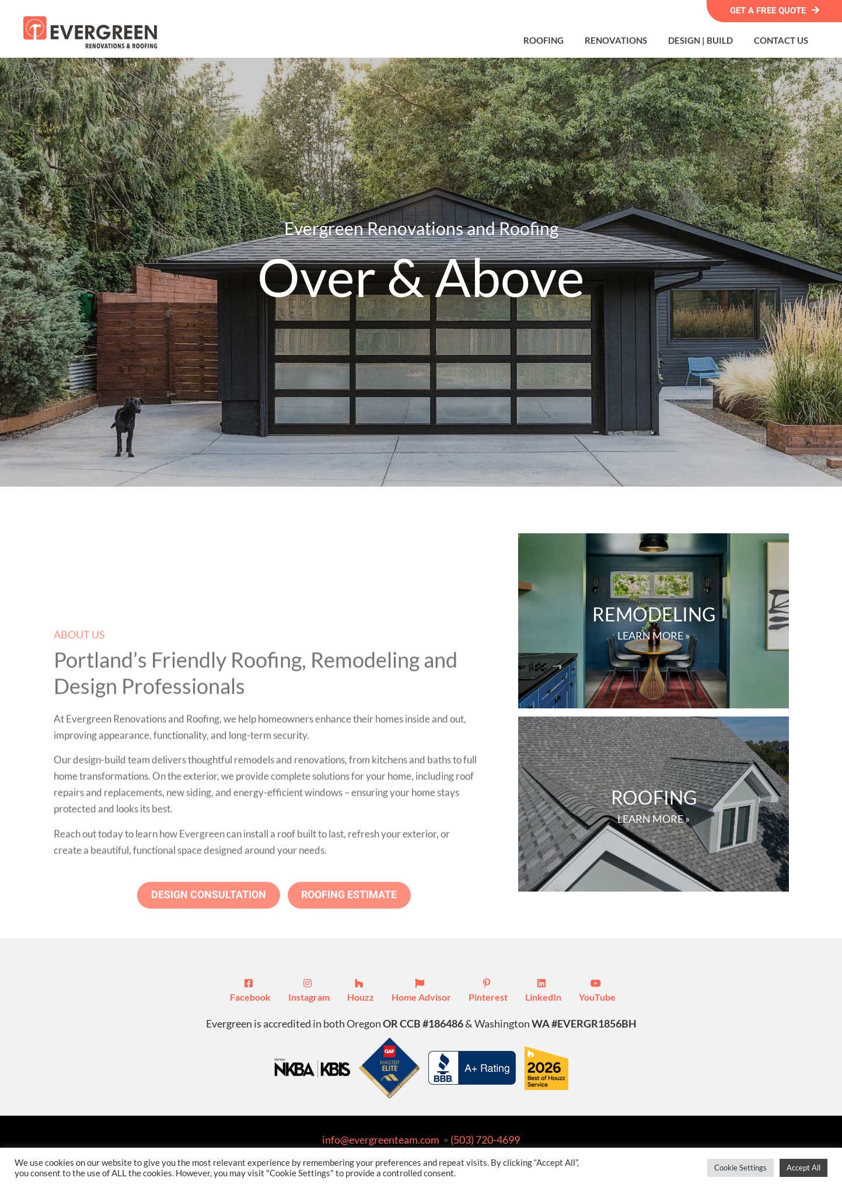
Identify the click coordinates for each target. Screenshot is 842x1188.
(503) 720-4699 (485, 1139)
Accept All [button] (803, 1167)
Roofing (543, 40)
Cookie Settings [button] (740, 1167)
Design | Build (700, 40)
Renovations (616, 40)
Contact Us (781, 40)
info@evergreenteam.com (380, 1139)
